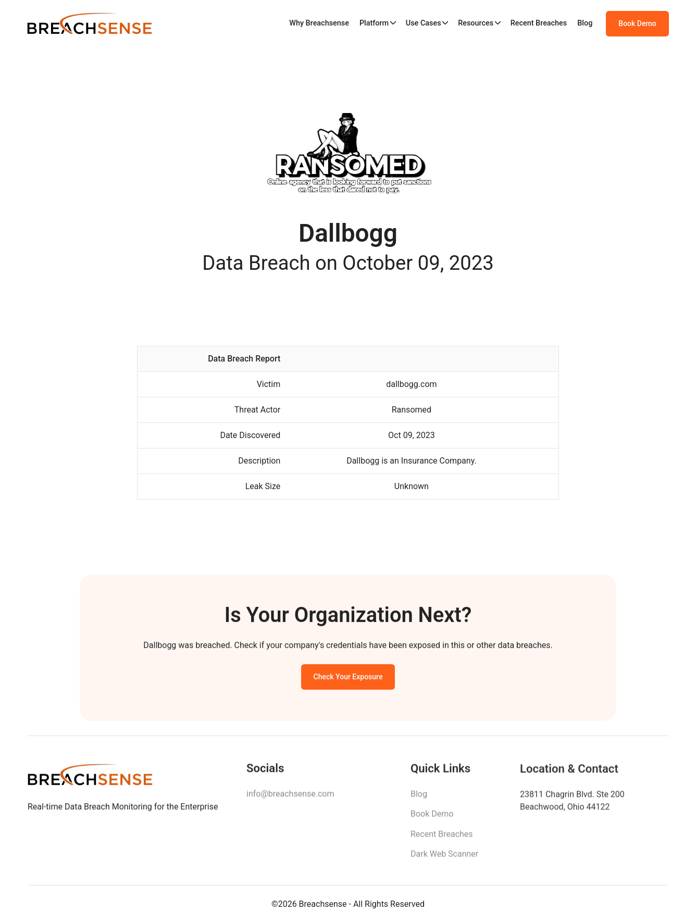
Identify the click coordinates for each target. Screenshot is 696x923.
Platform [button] (374, 23)
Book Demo (637, 23)
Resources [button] (475, 23)
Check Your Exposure (348, 678)
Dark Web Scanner (444, 857)
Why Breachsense (319, 23)
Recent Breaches (539, 23)
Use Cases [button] (423, 23)
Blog (584, 23)
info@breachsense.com (290, 796)
